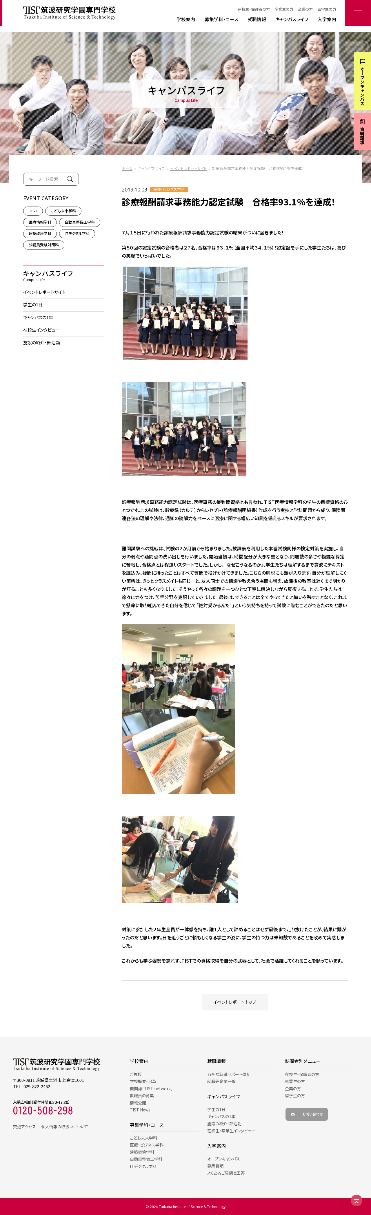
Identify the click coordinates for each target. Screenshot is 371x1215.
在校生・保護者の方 (254, 9)
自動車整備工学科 (80, 222)
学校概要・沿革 (143, 1081)
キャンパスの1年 (38, 317)
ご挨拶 (135, 1074)
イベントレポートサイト (188, 168)
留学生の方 (326, 9)
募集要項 (215, 1166)
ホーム (127, 168)
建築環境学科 (40, 233)
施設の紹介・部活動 (41, 342)
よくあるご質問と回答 (226, 1173)
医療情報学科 (40, 222)
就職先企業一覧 (221, 1081)
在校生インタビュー (41, 330)
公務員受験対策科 (44, 244)
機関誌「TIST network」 (151, 1088)
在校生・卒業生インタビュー (231, 1130)
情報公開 (138, 1103)
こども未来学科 (63, 211)
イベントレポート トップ (234, 1002)
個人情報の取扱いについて (64, 1126)
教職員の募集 (142, 1095)
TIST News (140, 1110)
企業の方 (305, 9)
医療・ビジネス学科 (169, 189)
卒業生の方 (283, 9)
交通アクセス (24, 1126)
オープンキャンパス (223, 1159)
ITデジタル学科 (77, 233)
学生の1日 (33, 304)
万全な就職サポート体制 (228, 1074)
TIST (33, 211)
